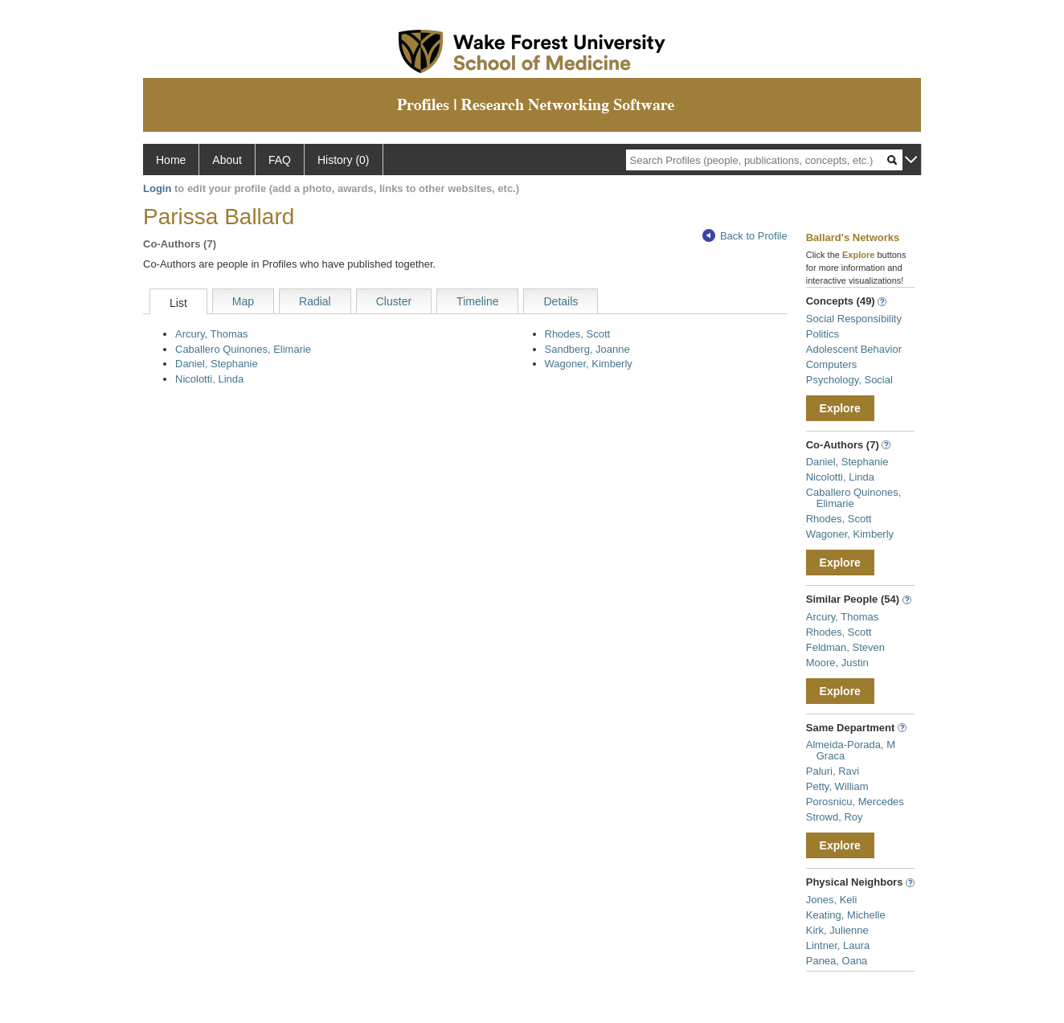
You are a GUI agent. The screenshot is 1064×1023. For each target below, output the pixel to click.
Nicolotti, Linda (209, 379)
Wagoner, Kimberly (588, 364)
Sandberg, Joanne (587, 349)
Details (560, 301)
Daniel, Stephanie (216, 364)
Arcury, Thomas (211, 334)
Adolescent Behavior (854, 349)
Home (171, 159)
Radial (315, 301)
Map (243, 301)
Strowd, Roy (834, 817)
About (227, 159)
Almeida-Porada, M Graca (850, 750)
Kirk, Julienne (837, 930)
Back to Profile (745, 236)
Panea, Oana (837, 961)
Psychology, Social (849, 380)
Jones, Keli (831, 900)
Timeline (477, 301)
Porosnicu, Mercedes (855, 802)
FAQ (279, 159)
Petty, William (837, 786)
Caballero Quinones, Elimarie (243, 349)
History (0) (343, 159)
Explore (840, 408)
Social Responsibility (854, 319)
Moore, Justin (837, 663)
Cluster (393, 301)
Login (157, 188)
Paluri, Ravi (832, 771)
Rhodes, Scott (578, 334)
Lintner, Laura (838, 945)
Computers (831, 364)
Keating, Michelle (846, 915)
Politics (822, 334)
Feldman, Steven (845, 647)
